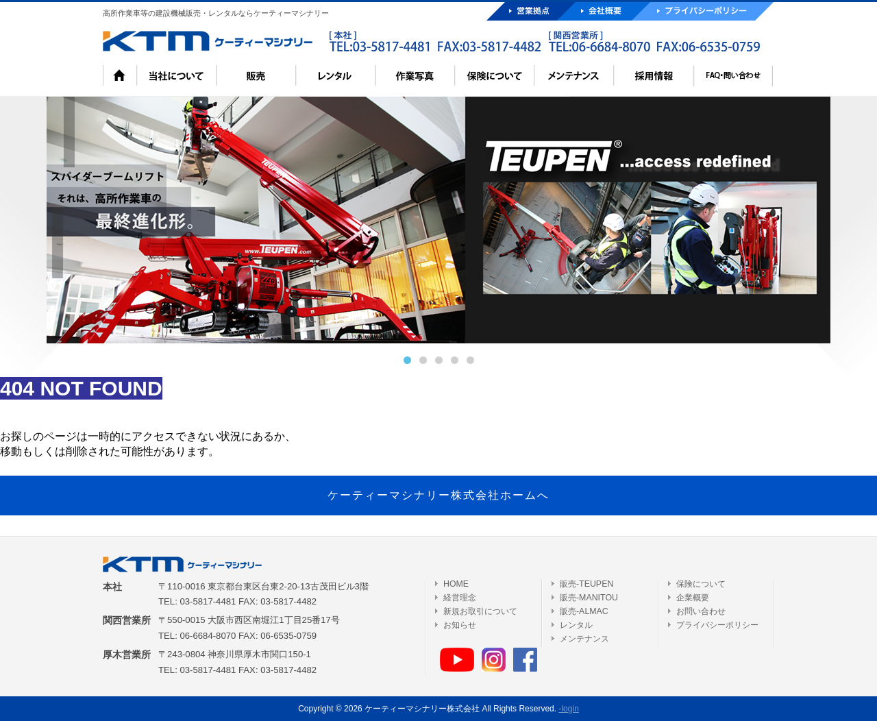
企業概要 (692, 597)
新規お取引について (480, 611)
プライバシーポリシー (717, 625)
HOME (456, 584)
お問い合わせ (701, 611)
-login (568, 708)
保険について (701, 584)
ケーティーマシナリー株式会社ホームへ (438, 495)
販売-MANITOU (589, 597)
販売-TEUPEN (586, 584)
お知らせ (459, 625)
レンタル (576, 625)
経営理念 (459, 597)
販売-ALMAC (584, 611)
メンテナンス (584, 639)
